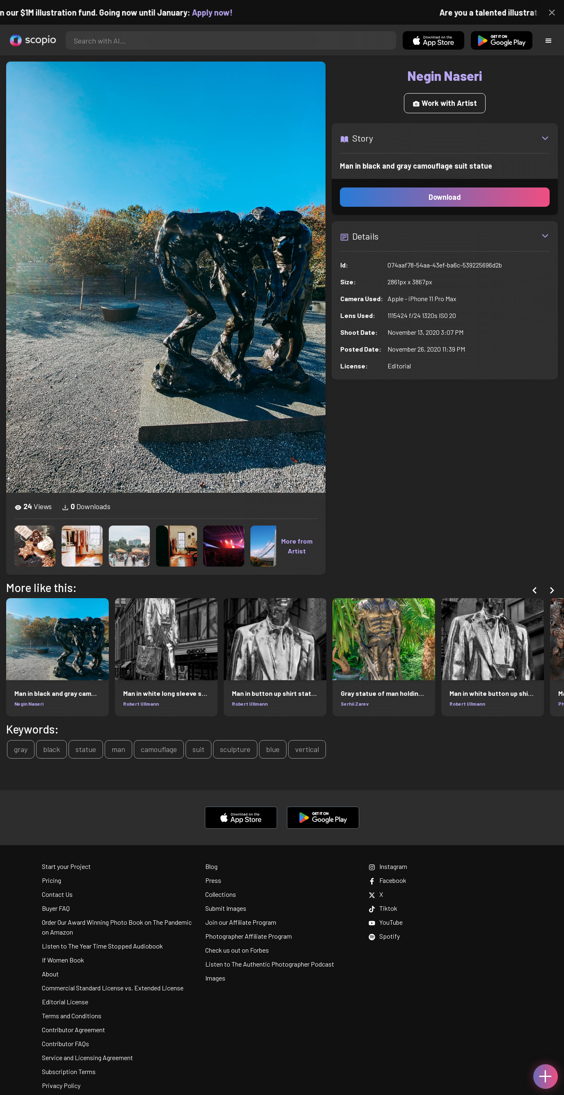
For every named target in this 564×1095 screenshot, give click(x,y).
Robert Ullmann (141, 703)
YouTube (386, 922)
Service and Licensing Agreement (87, 1057)
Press (213, 880)
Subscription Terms (69, 1071)
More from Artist (296, 546)
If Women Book (63, 960)
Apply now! (221, 12)
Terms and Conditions (71, 1016)
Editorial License (65, 1002)
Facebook (387, 880)
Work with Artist (445, 102)
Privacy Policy (61, 1085)
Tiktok (383, 908)
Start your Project (66, 866)
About (50, 974)
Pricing (51, 880)
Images (215, 978)
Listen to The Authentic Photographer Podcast (269, 964)
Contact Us (57, 894)
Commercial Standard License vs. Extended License (112, 988)
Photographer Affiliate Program (248, 936)
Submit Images (225, 908)
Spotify (384, 936)
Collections (220, 894)
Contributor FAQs (65, 1043)
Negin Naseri (29, 703)
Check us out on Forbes (237, 950)
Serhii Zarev (355, 703)
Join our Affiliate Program (240, 922)
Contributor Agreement (73, 1029)
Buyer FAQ (56, 908)
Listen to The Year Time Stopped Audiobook (102, 946)
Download (445, 196)
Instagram (388, 866)
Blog (211, 866)
